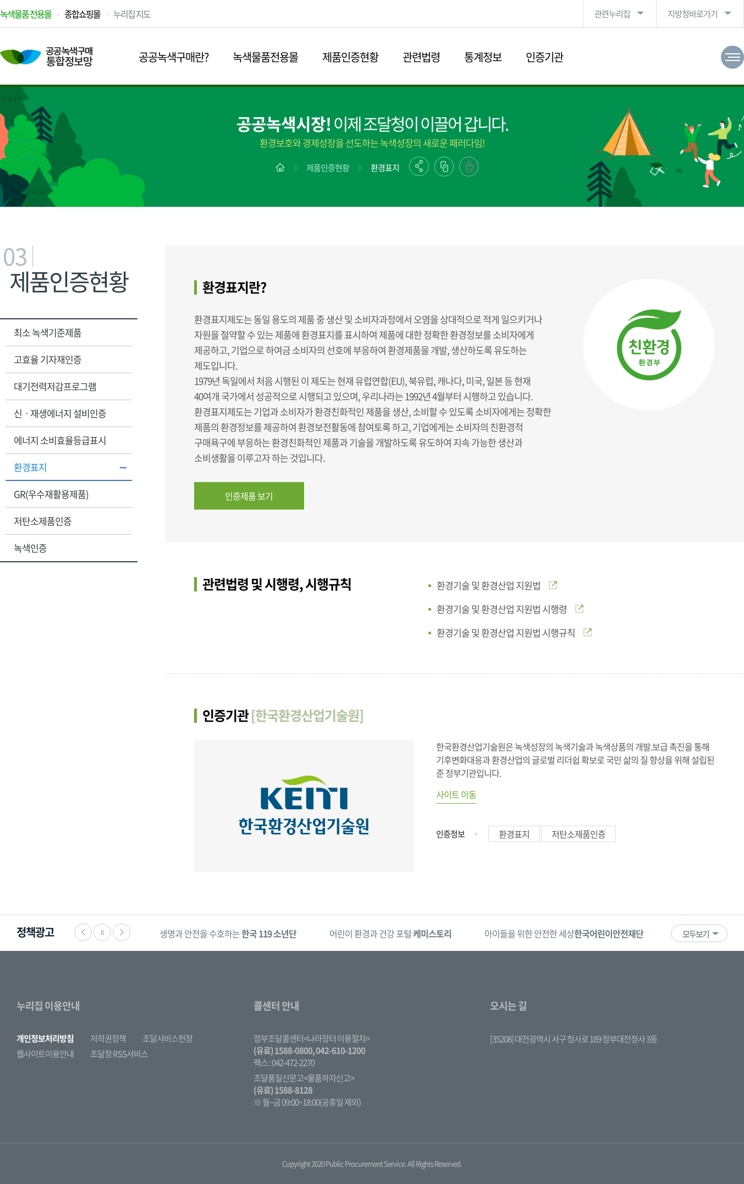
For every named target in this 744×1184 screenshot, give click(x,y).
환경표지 (385, 168)
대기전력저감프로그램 (55, 386)
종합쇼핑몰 (82, 13)
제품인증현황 (350, 57)
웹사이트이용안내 (45, 1054)
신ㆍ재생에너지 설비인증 (60, 413)
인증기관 (544, 57)
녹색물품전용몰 (265, 57)
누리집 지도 (131, 13)
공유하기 (419, 166)
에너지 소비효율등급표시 (60, 440)
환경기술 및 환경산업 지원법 (497, 585)
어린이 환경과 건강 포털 (390, 933)
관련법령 (421, 57)
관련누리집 (612, 14)
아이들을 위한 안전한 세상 (563, 933)
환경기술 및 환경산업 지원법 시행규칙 (514, 632)
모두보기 (695, 934)
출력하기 (468, 166)
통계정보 (482, 57)
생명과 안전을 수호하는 (227, 933)
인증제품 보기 (249, 495)
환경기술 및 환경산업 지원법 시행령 (510, 609)
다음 (121, 932)
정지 (102, 932)
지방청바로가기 (693, 14)
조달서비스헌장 (167, 1038)
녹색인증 (30, 548)
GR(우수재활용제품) (51, 494)
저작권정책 (108, 1038)
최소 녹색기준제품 (47, 332)
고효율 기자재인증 (47, 359)
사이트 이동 (456, 794)
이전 (83, 932)
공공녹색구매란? (173, 57)
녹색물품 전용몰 (25, 13)
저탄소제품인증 (42, 521)
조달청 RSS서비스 (119, 1054)
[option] (228, 933)
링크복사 (444, 166)
